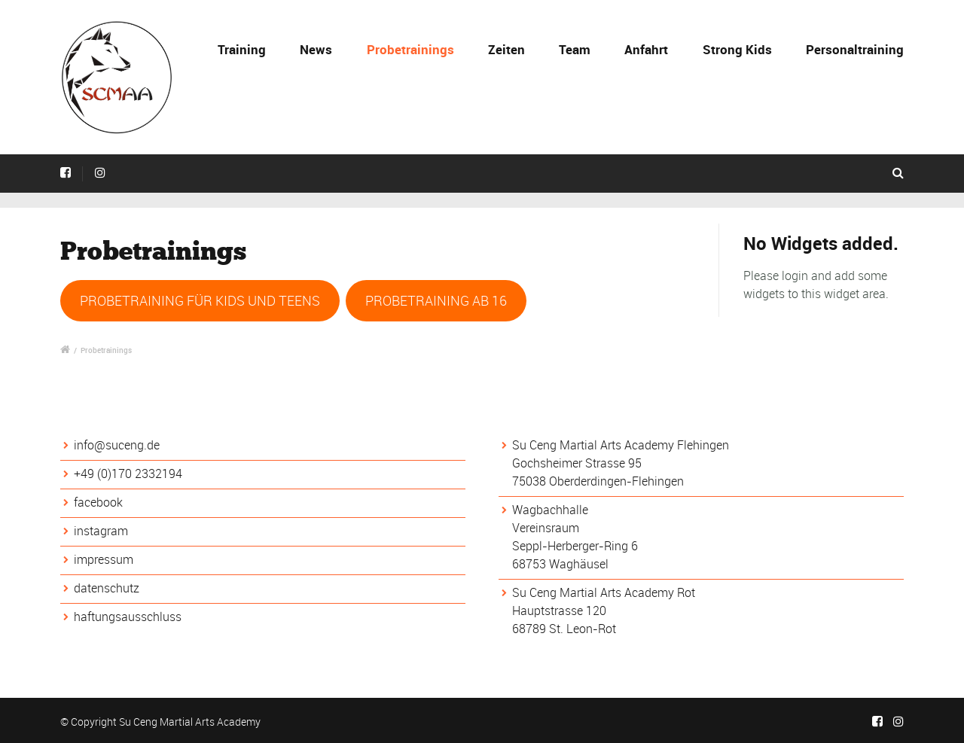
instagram (101, 530)
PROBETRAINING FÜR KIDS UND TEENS (200, 300)
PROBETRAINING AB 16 (436, 300)
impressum (103, 559)
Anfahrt (646, 49)
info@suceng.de (117, 445)
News (316, 49)
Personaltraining (855, 49)
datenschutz (106, 588)
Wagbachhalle (550, 509)
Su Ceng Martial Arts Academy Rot (603, 592)
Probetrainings (410, 49)
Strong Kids (737, 49)
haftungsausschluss (128, 616)
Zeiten (506, 49)
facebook (98, 502)
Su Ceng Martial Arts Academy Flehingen (620, 445)
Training (242, 49)
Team (574, 49)
